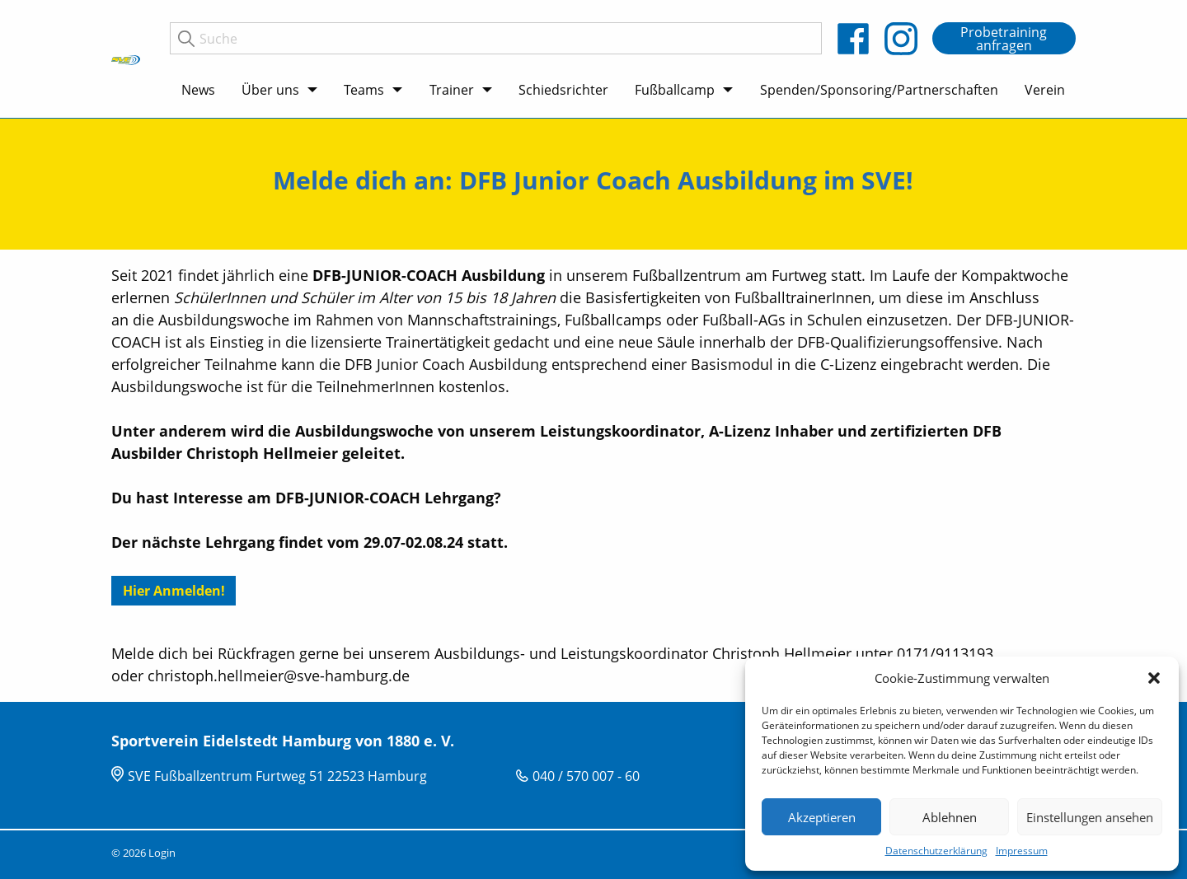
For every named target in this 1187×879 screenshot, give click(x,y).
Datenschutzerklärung (936, 851)
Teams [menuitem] (364, 90)
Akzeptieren (822, 817)
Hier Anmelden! (174, 591)
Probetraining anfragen (1003, 38)
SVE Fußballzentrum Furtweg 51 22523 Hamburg (277, 776)
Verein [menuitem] (1045, 90)
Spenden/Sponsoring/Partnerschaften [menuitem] (879, 90)
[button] (1154, 678)
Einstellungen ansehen (1089, 817)
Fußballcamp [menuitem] (675, 90)
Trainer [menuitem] (451, 90)
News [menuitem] (198, 90)
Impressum (1022, 851)
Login (162, 852)
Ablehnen (949, 817)
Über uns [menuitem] (270, 90)
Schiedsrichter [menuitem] (563, 90)
